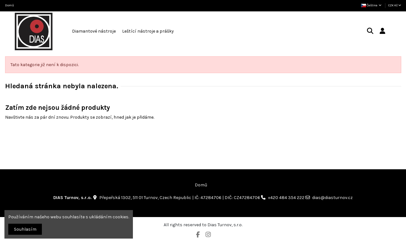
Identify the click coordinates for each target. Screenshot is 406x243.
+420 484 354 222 (286, 197)
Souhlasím (25, 229)
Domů (9, 5)
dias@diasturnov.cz (332, 197)
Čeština (371, 5)
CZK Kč (394, 5)
